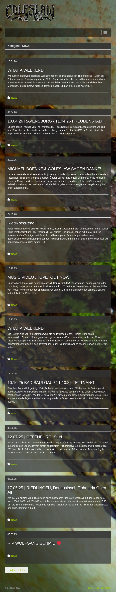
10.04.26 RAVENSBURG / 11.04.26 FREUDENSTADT (56, 121)
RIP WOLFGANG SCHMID (34, 543)
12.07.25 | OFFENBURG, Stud (35, 437)
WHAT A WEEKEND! (26, 70)
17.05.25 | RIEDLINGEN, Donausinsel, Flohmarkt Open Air (57, 490)
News (14, 97)
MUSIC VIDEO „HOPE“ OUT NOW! (39, 277)
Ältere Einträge (16, 570)
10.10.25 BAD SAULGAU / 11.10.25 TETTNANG (51, 382)
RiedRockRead (21, 223)
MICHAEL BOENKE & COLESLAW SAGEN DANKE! (54, 169)
